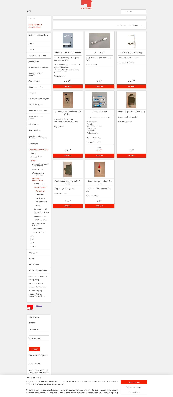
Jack (31, 236)
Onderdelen (33, 144)
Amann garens (34, 81)
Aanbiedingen (34, 61)
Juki (31, 239)
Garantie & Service (36, 283)
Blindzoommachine (36, 87)
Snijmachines (34, 264)
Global (32, 160)
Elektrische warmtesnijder (38, 99)
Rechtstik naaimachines (37, 179)
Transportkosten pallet (37, 287)
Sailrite (33, 246)
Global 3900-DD (40, 216)
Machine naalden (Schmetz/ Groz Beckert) (38, 137)
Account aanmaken (38, 384)
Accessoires (40, 191)
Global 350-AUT (40, 187)
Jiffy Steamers (34, 124)
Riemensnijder (37, 229)
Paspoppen (33, 252)
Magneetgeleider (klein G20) (131, 112)
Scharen (32, 258)
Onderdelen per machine (38, 149)
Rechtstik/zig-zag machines (38, 224)
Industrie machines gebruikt (36, 117)
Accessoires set (99, 112)
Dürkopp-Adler (36, 157)
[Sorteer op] (135, 25)
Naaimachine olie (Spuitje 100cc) (99, 182)
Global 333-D (39, 184)
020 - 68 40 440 (35, 27)
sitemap (96, 393)
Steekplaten (40, 198)
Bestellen (68, 86)
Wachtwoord (34, 338)
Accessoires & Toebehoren (39, 67)
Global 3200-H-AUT (41, 212)
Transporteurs (41, 202)
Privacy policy (34, 280)
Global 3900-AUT (40, 219)
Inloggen (34, 349)
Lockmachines (37, 169)
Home (31, 44)
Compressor (33, 93)
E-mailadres (34, 329)
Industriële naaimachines (38, 110)
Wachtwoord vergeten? (38, 355)
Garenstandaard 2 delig (131, 52)
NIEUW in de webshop (37, 55)
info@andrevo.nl (35, 24)
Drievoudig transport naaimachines (40, 165)
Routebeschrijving (35, 290)
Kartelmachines (34, 130)
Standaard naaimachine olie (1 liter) (68, 113)
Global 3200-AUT (40, 209)
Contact (31, 49)
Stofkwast (99, 52)
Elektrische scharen (36, 104)
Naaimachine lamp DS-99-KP (67, 52)
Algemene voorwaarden (38, 276)
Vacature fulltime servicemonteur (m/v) (37, 295)
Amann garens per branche (36, 74)
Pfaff (32, 243)
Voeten (38, 205)
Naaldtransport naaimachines (38, 174)
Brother (33, 153)
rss (101, 393)
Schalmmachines (38, 232)
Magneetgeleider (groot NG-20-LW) (67, 182)
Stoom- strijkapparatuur (38, 270)
